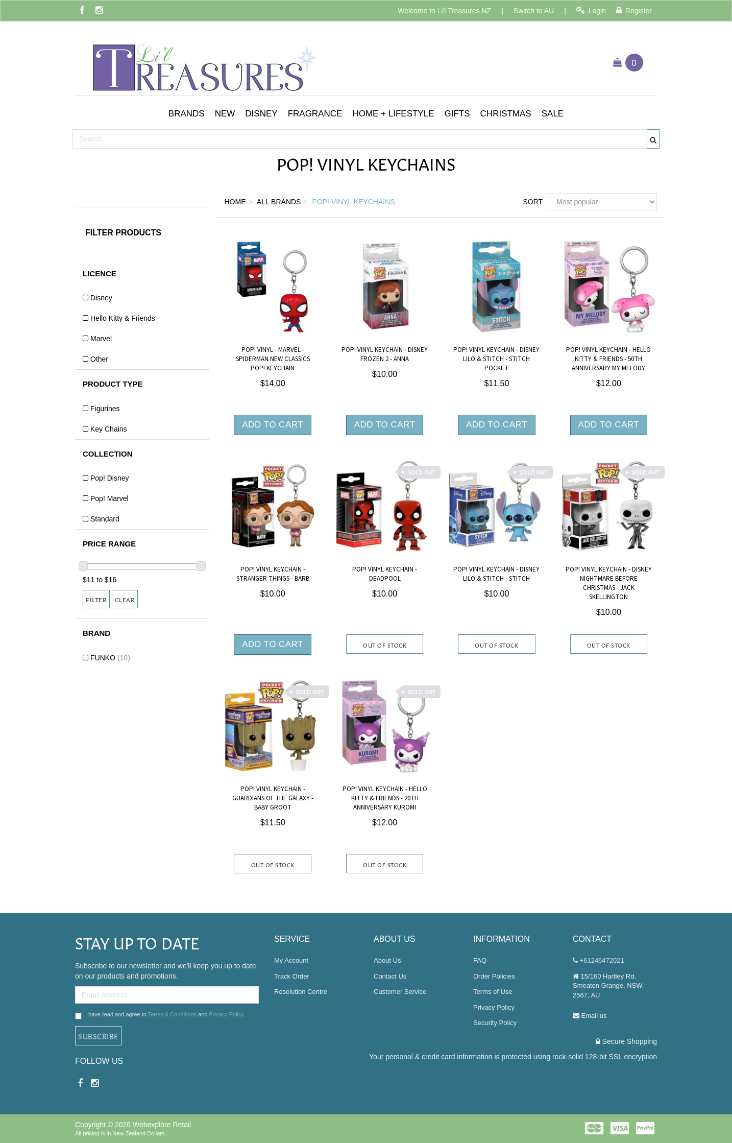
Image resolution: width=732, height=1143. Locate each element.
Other (99, 359)
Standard (104, 519)
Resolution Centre (300, 991)
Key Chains (108, 429)
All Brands (279, 202)
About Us (387, 960)
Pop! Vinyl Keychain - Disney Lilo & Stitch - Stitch (496, 574)
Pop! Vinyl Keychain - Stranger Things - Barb (272, 574)
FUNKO (110, 658)
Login (591, 10)
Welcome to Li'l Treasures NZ (444, 11)
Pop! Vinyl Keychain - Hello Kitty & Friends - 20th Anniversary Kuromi (385, 798)
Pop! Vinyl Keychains (353, 202)
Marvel (101, 339)
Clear (125, 599)
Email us (589, 1015)
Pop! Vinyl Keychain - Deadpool (384, 574)
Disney (101, 298)
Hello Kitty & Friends (122, 318)
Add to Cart (272, 425)
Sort (531, 202)
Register (634, 10)
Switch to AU (534, 11)
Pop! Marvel (109, 498)
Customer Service (400, 991)
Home (235, 202)
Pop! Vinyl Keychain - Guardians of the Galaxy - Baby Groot (272, 798)
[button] (186, 114)
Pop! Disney (109, 478)
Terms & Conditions (172, 1014)
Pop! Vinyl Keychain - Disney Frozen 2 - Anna (384, 354)
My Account (291, 960)
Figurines (105, 408)
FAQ (479, 960)
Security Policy (495, 1023)
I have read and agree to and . (160, 1015)
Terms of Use (493, 991)
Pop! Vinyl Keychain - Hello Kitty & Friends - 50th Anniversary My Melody (608, 359)
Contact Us (390, 976)
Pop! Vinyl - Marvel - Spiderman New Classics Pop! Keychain (273, 359)
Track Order (291, 976)
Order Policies (494, 976)
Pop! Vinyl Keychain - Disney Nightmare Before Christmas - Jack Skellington (609, 583)
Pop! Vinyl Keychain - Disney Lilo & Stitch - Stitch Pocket (496, 359)
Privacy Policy (226, 1014)
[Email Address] (167, 995)
